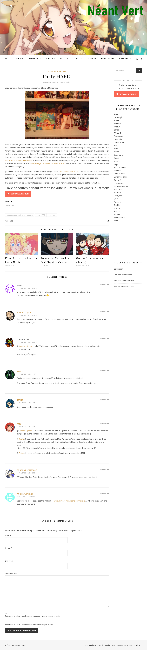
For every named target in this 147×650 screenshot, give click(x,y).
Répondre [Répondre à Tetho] (104, 399)
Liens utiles (108, 58)
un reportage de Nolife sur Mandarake (47, 163)
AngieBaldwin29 (25, 494)
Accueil (20, 58)
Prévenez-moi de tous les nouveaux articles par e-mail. (29, 624)
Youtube (65, 58)
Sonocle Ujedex (24, 312)
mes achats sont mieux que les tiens (20, 215)
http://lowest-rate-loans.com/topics (69, 500)
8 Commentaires (64, 82)
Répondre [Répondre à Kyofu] (104, 370)
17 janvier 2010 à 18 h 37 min (27, 473)
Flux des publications (123, 274)
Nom (8, 535)
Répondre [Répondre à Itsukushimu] (104, 338)
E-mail (8, 548)
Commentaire (11, 573)
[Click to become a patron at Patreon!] (57, 194)
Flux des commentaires (124, 280)
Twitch (78, 58)
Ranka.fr (33, 58)
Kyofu (20, 371)
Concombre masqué (27, 470)
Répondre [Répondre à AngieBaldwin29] (104, 493)
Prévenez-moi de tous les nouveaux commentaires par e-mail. (32, 616)
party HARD (41, 215)
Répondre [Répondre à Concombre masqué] (104, 469)
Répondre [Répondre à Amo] (104, 423)
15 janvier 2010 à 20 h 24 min (27, 315)
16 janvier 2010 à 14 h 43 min (27, 403)
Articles (124, 58)
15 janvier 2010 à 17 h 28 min (27, 288)
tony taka (52, 215)
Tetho (20, 400)
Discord (50, 58)
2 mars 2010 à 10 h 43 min (26, 497)
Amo (11, 221)
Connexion (118, 269)
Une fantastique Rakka (69, 171)
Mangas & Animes (57, 72)
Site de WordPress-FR (124, 286)
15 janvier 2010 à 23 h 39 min (27, 342)
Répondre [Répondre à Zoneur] (104, 284)
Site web (9, 561)
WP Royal (21, 645)
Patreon (92, 58)
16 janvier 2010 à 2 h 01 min (26, 374)
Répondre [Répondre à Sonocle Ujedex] (104, 311)
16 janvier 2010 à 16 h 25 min (27, 427)
